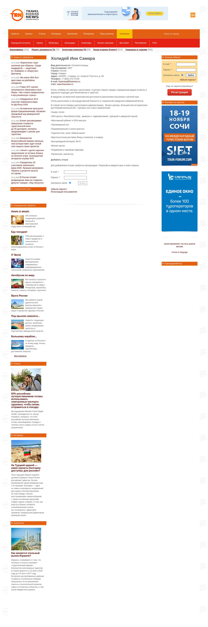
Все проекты (20, 356)
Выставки (124, 43)
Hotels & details (20, 211)
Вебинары (54, 43)
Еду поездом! (19, 232)
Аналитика (72, 34)
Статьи (42, 34)
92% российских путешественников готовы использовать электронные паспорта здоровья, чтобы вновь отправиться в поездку (27, 400)
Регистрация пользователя (64, 192)
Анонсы (29, 34)
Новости (15, 34)
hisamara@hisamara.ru (69, 81)
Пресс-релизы (107, 34)
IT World (16, 255)
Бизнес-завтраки (105, 43)
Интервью (56, 34)
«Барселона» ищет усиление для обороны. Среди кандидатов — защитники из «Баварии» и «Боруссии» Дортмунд (26, 68)
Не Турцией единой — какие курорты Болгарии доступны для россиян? (26, 468)
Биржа (40, 43)
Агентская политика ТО (74, 49)
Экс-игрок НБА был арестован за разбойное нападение (25, 80)
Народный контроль (21, 43)
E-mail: (55, 172)
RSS (154, 43)
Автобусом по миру (23, 275)
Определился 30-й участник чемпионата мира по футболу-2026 (24, 102)
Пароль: (55, 177)
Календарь (70, 43)
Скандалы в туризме (136, 49)
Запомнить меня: (59, 183)
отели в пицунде (179, 252)
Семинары (86, 43)
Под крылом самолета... (25, 316)
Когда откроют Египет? (105, 49)
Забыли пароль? (59, 189)
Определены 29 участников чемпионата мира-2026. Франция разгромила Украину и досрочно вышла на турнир (27, 168)
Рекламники (140, 43)
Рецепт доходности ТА (43, 49)
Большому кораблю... (24, 336)
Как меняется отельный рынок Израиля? (25, 554)
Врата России (19, 295)
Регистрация (179, 92)
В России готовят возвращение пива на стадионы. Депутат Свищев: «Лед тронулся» (27, 180)
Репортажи (88, 34)
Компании (124, 34)
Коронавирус (16, 49)
